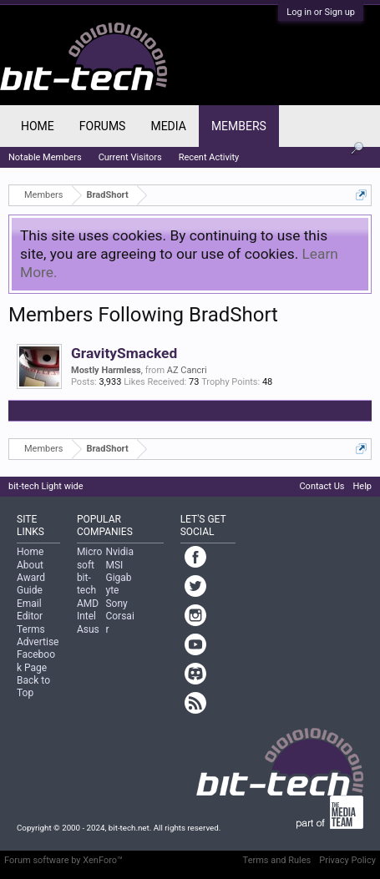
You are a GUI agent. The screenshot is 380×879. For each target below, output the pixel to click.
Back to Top (33, 686)
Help (362, 486)
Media (167, 126)
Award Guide (31, 584)
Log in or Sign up (320, 12)
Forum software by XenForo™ (63, 860)
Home (37, 126)
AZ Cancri (187, 370)
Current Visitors (130, 157)
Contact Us (321, 486)
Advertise (37, 642)
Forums (102, 126)
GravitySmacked (124, 353)
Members (238, 126)
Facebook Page (36, 661)
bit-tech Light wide (46, 486)
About (30, 565)
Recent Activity (209, 157)
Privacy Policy (347, 860)
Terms (31, 629)
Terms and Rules (277, 860)
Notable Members (45, 157)
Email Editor (30, 610)
